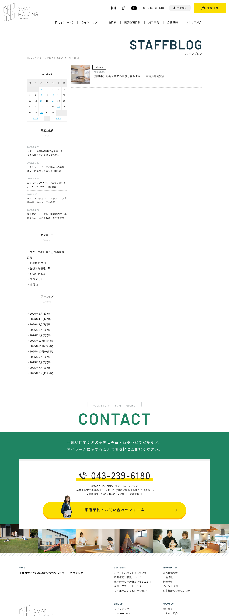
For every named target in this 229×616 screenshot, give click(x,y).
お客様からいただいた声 (176, 590)
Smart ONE (123, 613)
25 (58, 107)
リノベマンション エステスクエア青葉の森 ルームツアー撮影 (47, 198)
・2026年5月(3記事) (39, 313)
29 (41, 112)
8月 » (58, 118)
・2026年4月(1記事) (39, 319)
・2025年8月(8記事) (39, 362)
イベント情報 (170, 586)
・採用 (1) (33, 284)
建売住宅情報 (132, 22)
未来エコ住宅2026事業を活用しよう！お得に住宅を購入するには (47, 150)
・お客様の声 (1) (37, 263)
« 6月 (35, 118)
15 (41, 101)
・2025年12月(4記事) (40, 340)
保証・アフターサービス (128, 586)
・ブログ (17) (35, 279)
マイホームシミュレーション (130, 590)
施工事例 (153, 22)
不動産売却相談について (128, 577)
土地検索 (111, 22)
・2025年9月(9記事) (39, 357)
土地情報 (168, 577)
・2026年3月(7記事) (39, 324)
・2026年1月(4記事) (39, 335)
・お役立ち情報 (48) (39, 268)
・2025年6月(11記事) (40, 373)
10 (53, 95)
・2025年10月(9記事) (40, 351)
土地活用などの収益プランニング (133, 581)
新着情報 (168, 581)
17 (53, 101)
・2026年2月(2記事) (39, 330)
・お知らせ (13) (36, 273)
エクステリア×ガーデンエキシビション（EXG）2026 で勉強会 (47, 182)
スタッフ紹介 (194, 22)
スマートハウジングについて (130, 572)
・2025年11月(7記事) (40, 346)
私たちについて (64, 22)
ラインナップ (89, 22)
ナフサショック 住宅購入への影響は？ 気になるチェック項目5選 (47, 166)
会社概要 (172, 22)
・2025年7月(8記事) (39, 367)
